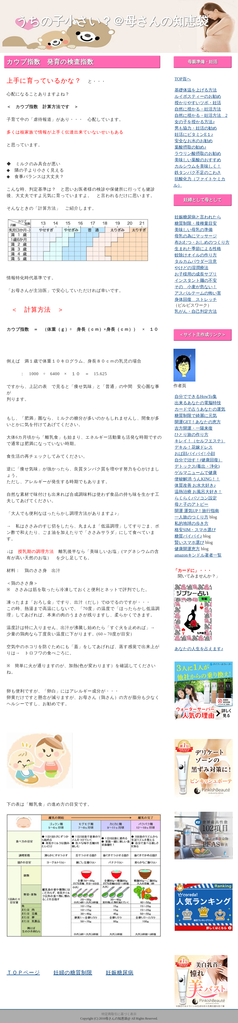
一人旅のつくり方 (191, 517)
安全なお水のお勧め (194, 141)
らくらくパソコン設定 (196, 498)
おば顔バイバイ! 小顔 (195, 453)
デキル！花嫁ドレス (194, 447)
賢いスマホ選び (189, 542)
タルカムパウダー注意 (196, 261)
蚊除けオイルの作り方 (196, 255)
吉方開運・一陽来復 (194, 428)
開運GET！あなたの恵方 (198, 422)
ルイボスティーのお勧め (198, 96)
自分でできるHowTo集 (196, 396)
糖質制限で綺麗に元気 (196, 415)
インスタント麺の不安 (196, 280)
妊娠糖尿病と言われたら (198, 217)
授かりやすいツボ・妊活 (198, 102)
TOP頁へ (183, 79)
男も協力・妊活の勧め (196, 128)
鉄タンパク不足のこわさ (198, 172)
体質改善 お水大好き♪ (195, 485)
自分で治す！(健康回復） (198, 460)
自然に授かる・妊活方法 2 (201, 115)
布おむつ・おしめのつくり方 (202, 242)
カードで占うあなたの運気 (200, 409)
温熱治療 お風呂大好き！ (198, 491)
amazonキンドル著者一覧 (198, 555)
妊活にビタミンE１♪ (194, 134)
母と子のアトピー (191, 504)
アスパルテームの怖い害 (198, 293)
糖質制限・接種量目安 (196, 223)
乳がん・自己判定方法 (196, 311)
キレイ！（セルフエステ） (200, 441)
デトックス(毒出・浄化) (197, 466)
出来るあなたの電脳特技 (198, 403)
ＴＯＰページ (23, 972)
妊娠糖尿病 (120, 972)
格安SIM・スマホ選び (195, 529)
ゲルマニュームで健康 (196, 472)
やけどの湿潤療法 (191, 267)
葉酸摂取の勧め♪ (190, 147)
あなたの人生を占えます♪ (199, 648)
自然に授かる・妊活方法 (198, 109)
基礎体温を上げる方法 (196, 90)
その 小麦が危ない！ (196, 287)
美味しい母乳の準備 (194, 229)
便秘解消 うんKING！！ (197, 479)
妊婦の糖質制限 (72, 972)
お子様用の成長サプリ (196, 274)
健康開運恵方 (187, 549)
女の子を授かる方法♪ (195, 122)
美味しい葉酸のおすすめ (198, 160)
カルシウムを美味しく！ (198, 166)
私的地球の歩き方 (191, 523)
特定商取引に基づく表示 (119, 1014)
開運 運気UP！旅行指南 (197, 510)
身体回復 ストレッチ (196, 299)
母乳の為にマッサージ (196, 236)
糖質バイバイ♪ (188, 536)
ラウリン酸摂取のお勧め (198, 153)
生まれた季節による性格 (198, 248)
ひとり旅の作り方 (191, 434)
